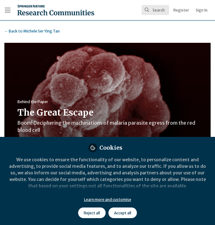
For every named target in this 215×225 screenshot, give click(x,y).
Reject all (92, 213)
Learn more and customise (107, 199)
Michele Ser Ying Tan (32, 31)
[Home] (55, 10)
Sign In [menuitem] (202, 10)
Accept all (122, 213)
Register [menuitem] (181, 10)
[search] (155, 10)
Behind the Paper (33, 101)
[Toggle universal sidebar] (7, 10)
